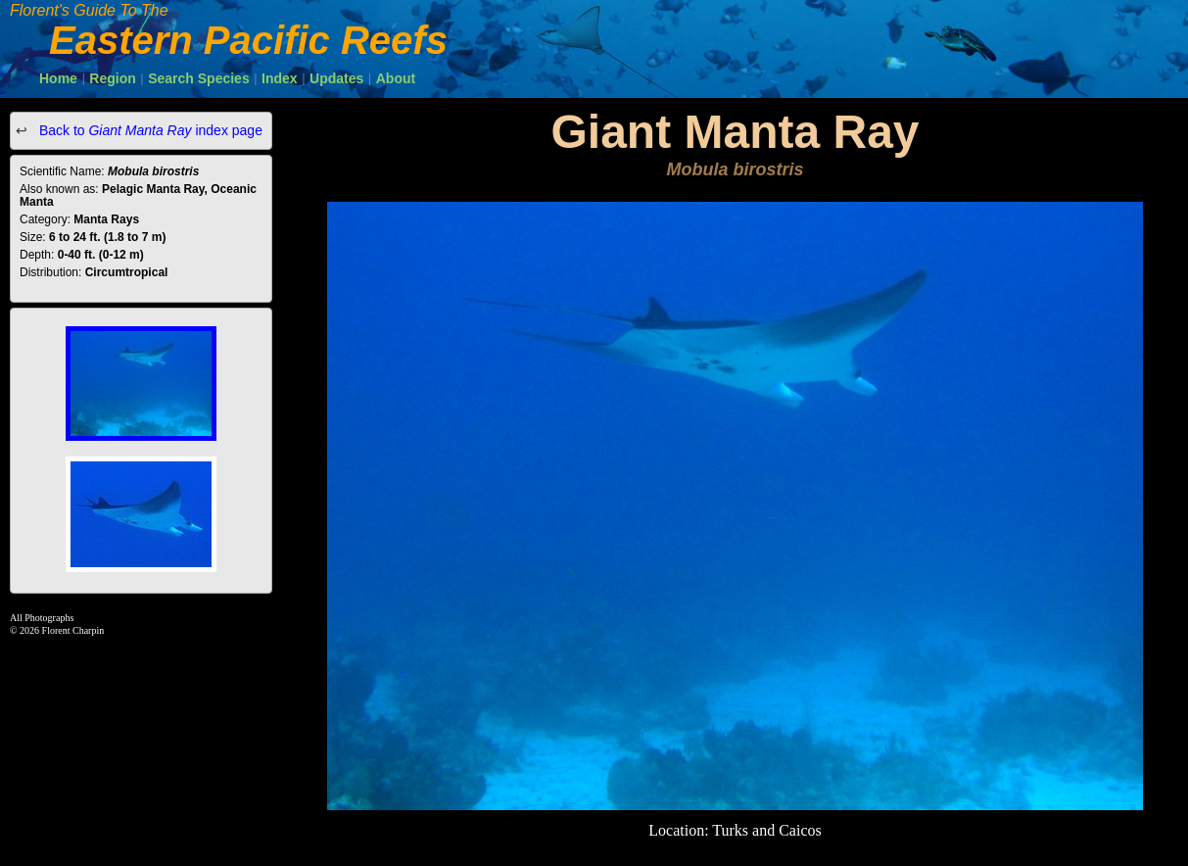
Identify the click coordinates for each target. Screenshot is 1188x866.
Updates (336, 78)
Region (112, 78)
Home (58, 78)
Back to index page (148, 130)
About (395, 78)
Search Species (199, 78)
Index (279, 78)
